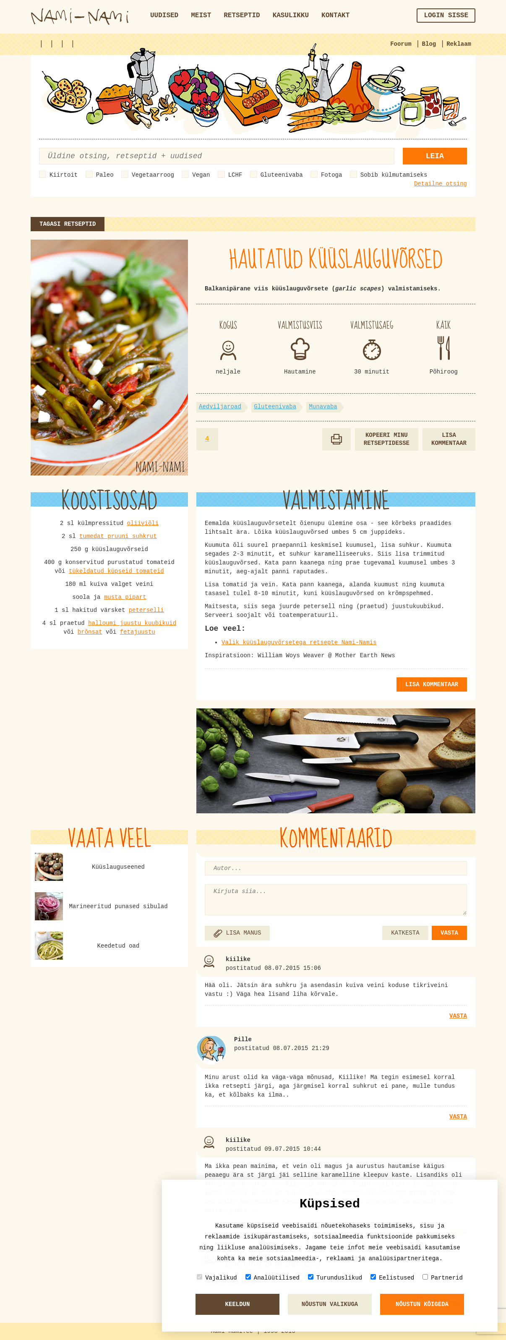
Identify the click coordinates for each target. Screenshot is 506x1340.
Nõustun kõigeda (422, 1304)
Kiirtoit (64, 175)
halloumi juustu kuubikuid (132, 623)
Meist (201, 15)
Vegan (201, 175)
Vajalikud (217, 1277)
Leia (435, 156)
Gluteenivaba (282, 175)
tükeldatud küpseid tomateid (116, 571)
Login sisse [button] (446, 15)
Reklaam (458, 44)
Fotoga (331, 175)
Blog (429, 44)
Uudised (164, 15)
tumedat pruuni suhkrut (118, 536)
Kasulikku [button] (291, 15)
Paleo (105, 175)
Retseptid (242, 15)
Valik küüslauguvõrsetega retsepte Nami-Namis (299, 642)
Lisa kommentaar (449, 439)
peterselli (146, 610)
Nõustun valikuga (330, 1304)
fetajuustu (137, 632)
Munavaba (323, 406)
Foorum (400, 44)
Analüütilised (272, 1277)
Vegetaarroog (153, 175)
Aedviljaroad (220, 406)
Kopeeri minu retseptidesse (386, 439)
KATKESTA (405, 933)
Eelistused (392, 1277)
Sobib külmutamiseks (394, 175)
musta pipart (125, 597)
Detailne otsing (440, 183)
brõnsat (90, 632)
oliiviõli (143, 523)
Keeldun (237, 1304)
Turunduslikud (335, 1277)
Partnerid (443, 1277)
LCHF (235, 175)
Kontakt (335, 15)
